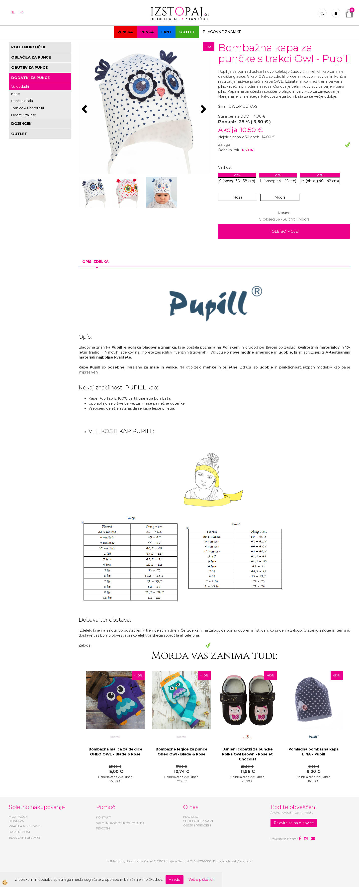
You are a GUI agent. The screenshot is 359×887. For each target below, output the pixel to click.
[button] (204, 110)
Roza (237, 197)
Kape (15, 94)
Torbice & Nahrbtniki (27, 108)
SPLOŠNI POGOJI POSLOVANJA (120, 823)
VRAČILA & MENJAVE (24, 826)
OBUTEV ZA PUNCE (29, 67)
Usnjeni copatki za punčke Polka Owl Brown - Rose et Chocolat (247, 754)
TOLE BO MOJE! (284, 231)
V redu (174, 879)
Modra (279, 197)
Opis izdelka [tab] (95, 261)
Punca (147, 32)
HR (21, 12)
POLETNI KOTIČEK (28, 47)
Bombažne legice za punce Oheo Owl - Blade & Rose (181, 751)
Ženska (125, 32)
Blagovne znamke (222, 32)
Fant (166, 32)
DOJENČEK (21, 123)
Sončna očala (22, 101)
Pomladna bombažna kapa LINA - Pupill (313, 751)
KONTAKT (103, 817)
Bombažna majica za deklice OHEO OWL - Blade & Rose (115, 751)
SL (12, 12)
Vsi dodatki (20, 86)
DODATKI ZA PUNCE (30, 77)
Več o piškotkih (201, 879)
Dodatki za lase (23, 115)
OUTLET (187, 32)
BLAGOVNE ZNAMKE (24, 837)
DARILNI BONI (19, 832)
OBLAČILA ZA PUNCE (31, 57)
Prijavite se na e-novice (294, 823)
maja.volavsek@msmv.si (234, 861)
